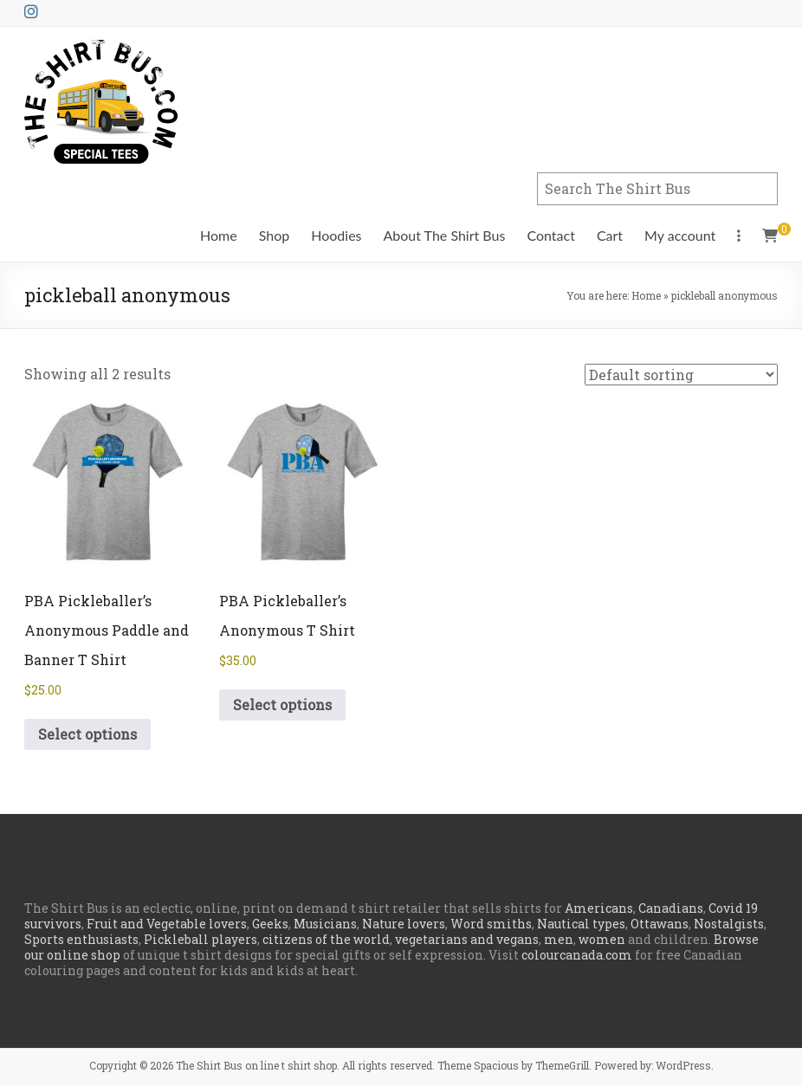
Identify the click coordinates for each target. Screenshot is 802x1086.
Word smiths (491, 923)
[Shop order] (681, 374)
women (602, 939)
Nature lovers (403, 923)
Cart (610, 235)
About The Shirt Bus (445, 235)
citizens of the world (326, 939)
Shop (274, 235)
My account (679, 235)
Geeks (270, 923)
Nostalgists (729, 923)
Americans (599, 908)
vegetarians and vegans (467, 939)
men (558, 939)
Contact (550, 235)
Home (218, 235)
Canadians (670, 908)
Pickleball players (200, 939)
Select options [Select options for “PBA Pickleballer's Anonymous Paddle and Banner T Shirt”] (87, 734)
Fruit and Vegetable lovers (167, 923)
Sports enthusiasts (81, 939)
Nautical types (581, 923)
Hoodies (336, 235)
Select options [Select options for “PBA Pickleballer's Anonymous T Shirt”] (282, 704)
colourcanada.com (576, 955)
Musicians (325, 923)
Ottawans (660, 923)
